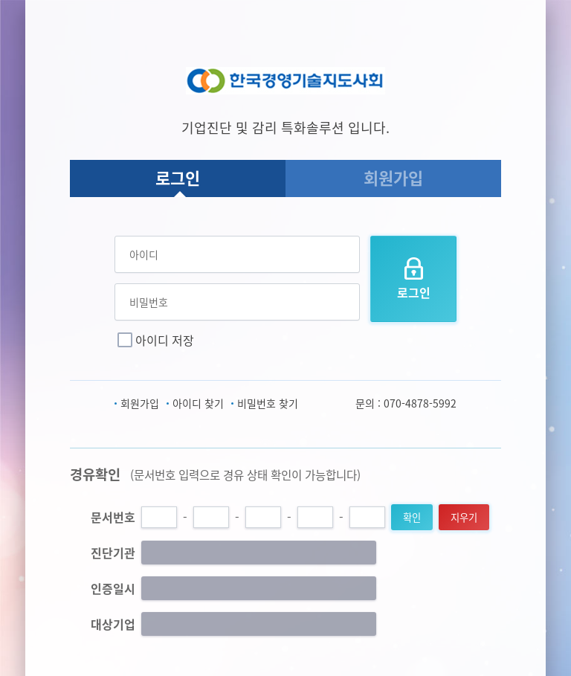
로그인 (177, 177)
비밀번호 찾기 (267, 403)
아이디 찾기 (198, 403)
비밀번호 (148, 301)
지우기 (464, 517)
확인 (412, 517)
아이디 (143, 254)
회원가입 (393, 177)
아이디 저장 (164, 340)
